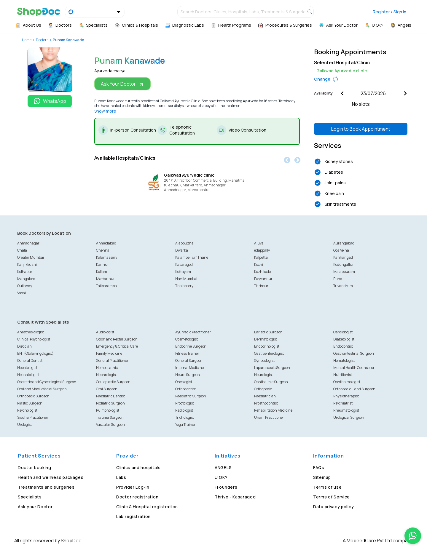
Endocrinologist (266, 346)
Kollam (101, 271)
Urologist (24, 424)
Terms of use (327, 487)
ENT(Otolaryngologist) (35, 353)
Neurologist (263, 374)
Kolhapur (24, 271)
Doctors (42, 39)
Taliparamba (106, 285)
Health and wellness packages (51, 477)
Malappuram (344, 271)
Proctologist (184, 403)
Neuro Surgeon (187, 374)
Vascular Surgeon (110, 424)
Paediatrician (265, 396)
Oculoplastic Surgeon (113, 381)
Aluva (259, 243)
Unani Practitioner (269, 417)
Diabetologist (343, 339)
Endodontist (343, 346)
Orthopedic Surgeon (33, 396)
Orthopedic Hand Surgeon (354, 388)
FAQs (318, 467)
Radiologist (184, 410)
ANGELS (223, 467)
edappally (262, 250)
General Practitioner (112, 360)
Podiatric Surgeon (110, 403)
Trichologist (184, 417)
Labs (121, 477)
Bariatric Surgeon (268, 332)
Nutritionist (342, 374)
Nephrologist (106, 374)
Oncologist (183, 381)
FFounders (226, 487)
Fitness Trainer (187, 353)
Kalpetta (261, 257)
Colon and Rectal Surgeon (117, 339)
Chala (22, 250)
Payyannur (263, 278)
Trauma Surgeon (110, 417)
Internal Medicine (189, 367)
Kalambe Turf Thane (191, 257)
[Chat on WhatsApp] (412, 535)
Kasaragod (184, 264)
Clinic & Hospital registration (147, 506)
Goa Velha (341, 250)
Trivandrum (343, 285)
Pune (337, 278)
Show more (105, 111)
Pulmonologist (107, 410)
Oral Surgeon (106, 388)
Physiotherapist (346, 396)
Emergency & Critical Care (117, 346)
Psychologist (27, 410)
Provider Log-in (132, 487)
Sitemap (322, 477)
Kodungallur (343, 264)
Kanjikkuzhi (27, 264)
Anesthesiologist (30, 332)
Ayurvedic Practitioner (193, 332)
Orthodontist (185, 388)
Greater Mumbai (30, 257)
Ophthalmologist (346, 381)
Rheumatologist (346, 410)
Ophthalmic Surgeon (271, 381)
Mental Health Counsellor (354, 367)
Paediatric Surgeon (190, 396)
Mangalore (26, 278)
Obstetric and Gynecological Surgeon (46, 381)
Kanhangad (343, 257)
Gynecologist (264, 360)
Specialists (30, 497)
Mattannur (105, 278)
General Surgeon (189, 360)
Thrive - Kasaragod (235, 497)
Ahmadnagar (28, 243)
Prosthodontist (266, 403)
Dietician (24, 346)
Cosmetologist (186, 339)
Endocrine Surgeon (190, 346)
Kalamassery (106, 257)
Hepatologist (27, 367)
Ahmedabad (106, 243)
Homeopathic (107, 367)
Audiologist (105, 332)
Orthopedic (263, 388)
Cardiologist (343, 332)
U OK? (221, 477)
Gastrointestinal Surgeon (353, 353)
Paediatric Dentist (110, 396)
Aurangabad (343, 243)
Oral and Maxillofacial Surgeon (42, 388)
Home (26, 39)
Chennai (103, 250)
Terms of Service (331, 497)
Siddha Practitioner (32, 417)
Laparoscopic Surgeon (272, 367)
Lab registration (133, 516)
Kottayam (183, 271)
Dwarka (181, 250)
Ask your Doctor (35, 506)
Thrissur (261, 285)
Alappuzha (184, 243)
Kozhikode (262, 271)
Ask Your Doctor (122, 84)
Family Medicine (109, 353)
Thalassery (184, 285)
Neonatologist (28, 374)
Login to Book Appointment (360, 129)
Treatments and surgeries (46, 487)
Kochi (258, 264)
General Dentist (29, 360)
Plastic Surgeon (29, 403)
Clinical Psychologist (33, 339)
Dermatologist (265, 339)
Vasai (21, 292)
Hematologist (344, 360)
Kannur (102, 264)
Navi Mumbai (186, 278)
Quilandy (24, 285)
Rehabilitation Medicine (273, 410)
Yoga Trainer (185, 424)
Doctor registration (137, 497)
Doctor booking (34, 467)
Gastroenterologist (269, 353)
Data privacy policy (333, 506)
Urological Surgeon (348, 417)
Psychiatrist (343, 403)
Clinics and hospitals (138, 467)
